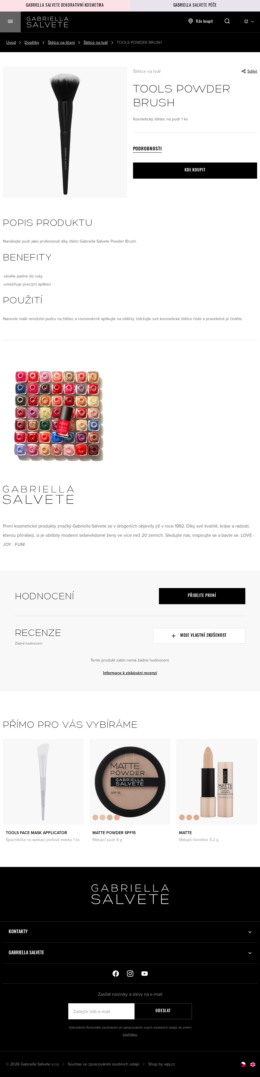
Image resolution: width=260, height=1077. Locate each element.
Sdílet (249, 71)
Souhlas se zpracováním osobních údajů (104, 1064)
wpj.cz (169, 1064)
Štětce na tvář (95, 42)
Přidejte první (202, 596)
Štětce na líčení (61, 42)
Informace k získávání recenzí (130, 673)
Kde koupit (200, 21)
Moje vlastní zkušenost (199, 636)
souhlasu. (130, 1034)
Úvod (11, 42)
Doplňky (31, 42)
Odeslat (163, 1011)
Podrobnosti (147, 149)
